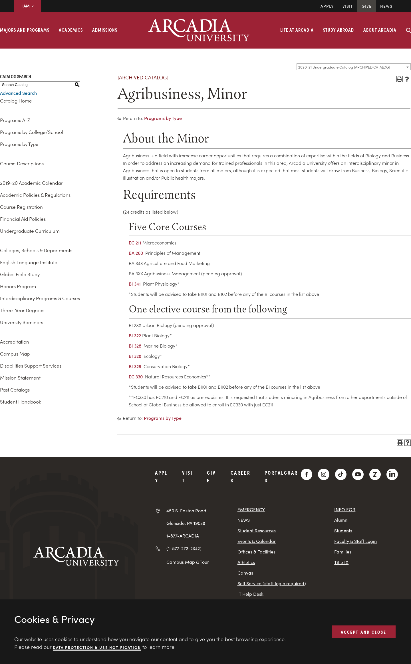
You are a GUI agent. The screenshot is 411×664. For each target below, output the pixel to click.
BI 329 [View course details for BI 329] (135, 366)
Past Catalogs (15, 389)
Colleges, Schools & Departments (36, 250)
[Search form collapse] (408, 30)
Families (342, 551)
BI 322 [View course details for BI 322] (135, 335)
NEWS (243, 519)
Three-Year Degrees (22, 310)
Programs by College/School (31, 132)
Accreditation (14, 341)
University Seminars (21, 322)
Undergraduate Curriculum (30, 231)
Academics (71, 29)
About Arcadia (379, 29)
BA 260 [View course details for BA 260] (136, 253)
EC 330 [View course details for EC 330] (136, 376)
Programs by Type (19, 144)
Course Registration (21, 207)
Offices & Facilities (256, 551)
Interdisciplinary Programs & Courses (40, 298)
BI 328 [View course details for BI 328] (135, 345)
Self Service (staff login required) (271, 583)
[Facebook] (306, 474)
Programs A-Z (15, 120)
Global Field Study (20, 274)
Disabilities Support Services (30, 365)
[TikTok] (340, 474)
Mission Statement (20, 377)
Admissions (104, 29)
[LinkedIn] (392, 474)
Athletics (246, 562)
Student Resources (256, 530)
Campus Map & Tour (187, 562)
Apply (327, 6)
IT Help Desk (250, 593)
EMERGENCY (251, 509)
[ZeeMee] (375, 474)
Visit (347, 6)
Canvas (245, 572)
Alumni (341, 519)
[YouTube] (358, 474)
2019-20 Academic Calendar (31, 183)
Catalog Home (16, 100)
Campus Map (15, 353)
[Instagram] (323, 474)
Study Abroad (338, 29)
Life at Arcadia (297, 29)
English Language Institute (28, 262)
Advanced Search (18, 93)
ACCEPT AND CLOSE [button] (363, 631)
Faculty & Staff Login (355, 541)
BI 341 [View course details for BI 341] (135, 283)
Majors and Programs (24, 29)
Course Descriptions (22, 163)
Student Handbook (20, 401)
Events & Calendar (256, 541)
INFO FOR (344, 509)
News (386, 6)
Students (343, 530)
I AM (27, 6)
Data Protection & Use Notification (97, 647)
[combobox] (354, 66)
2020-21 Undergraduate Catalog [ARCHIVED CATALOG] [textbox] (344, 67)
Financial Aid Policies (23, 219)
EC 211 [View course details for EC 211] (135, 242)
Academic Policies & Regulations (35, 195)
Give (367, 6)
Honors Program (18, 286)
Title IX (341, 562)
